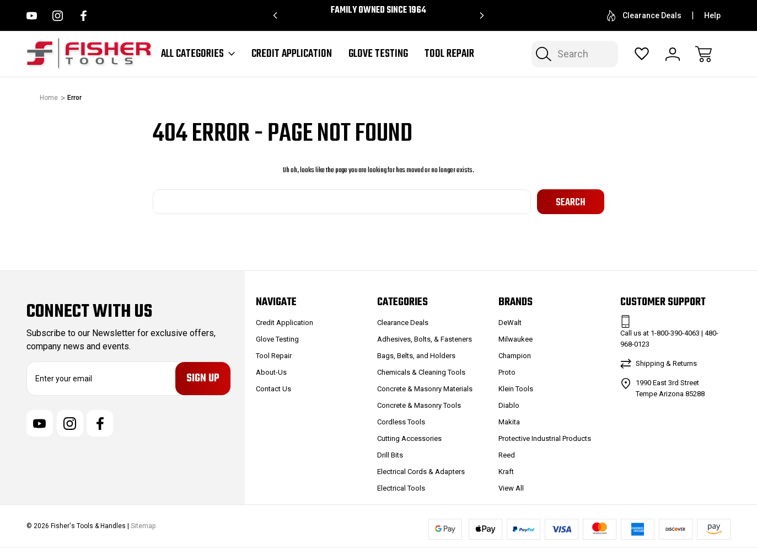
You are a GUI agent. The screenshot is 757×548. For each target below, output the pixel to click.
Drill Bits (390, 455)
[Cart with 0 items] (703, 54)
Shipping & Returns (666, 363)
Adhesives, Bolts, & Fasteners (424, 339)
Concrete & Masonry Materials (425, 389)
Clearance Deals (644, 16)
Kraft (506, 471)
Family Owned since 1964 (378, 10)
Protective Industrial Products (544, 438)
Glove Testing (378, 54)
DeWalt (510, 322)
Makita (509, 422)
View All (511, 488)
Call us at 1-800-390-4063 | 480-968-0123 (669, 338)
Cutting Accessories (409, 438)
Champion (514, 356)
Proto (507, 372)
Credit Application (291, 54)
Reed (506, 455)
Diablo (508, 405)
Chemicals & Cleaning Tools (421, 372)
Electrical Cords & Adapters (421, 471)
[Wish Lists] (641, 54)
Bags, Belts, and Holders (416, 356)
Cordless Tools (401, 422)
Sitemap (143, 526)
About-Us (271, 372)
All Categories (198, 54)
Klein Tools (515, 389)
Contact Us (273, 389)
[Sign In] (672, 54)
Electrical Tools (401, 488)
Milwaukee (515, 339)
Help (712, 15)
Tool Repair (449, 54)
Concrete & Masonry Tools (419, 405)
